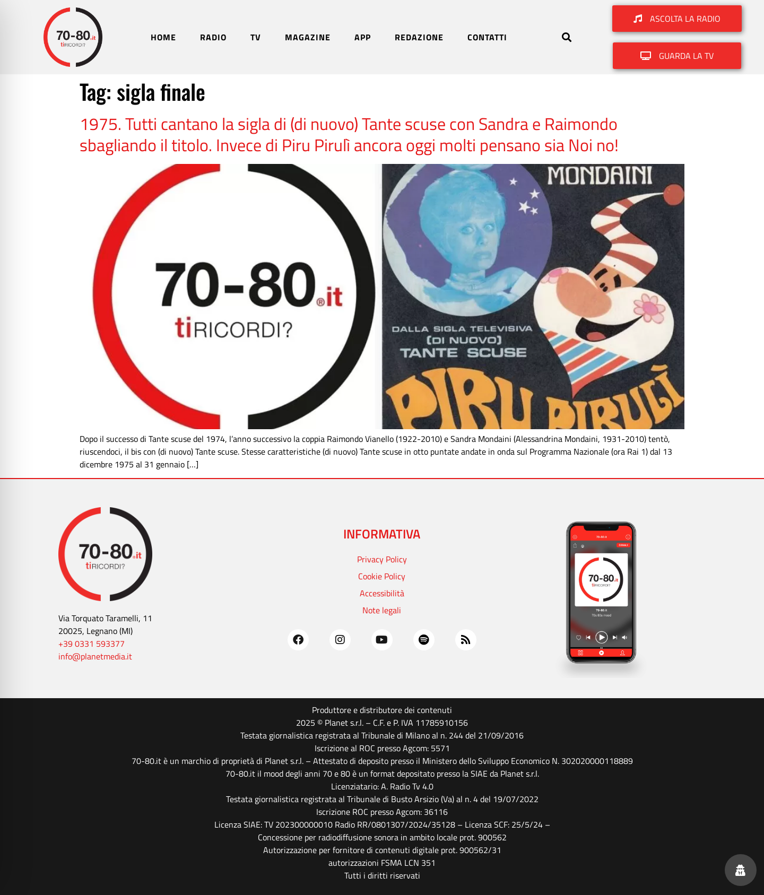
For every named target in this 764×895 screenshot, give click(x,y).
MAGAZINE (308, 37)
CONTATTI (487, 37)
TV (255, 37)
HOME (163, 37)
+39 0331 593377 (91, 643)
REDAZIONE (419, 37)
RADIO (213, 37)
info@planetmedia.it (95, 656)
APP (362, 37)
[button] (566, 37)
